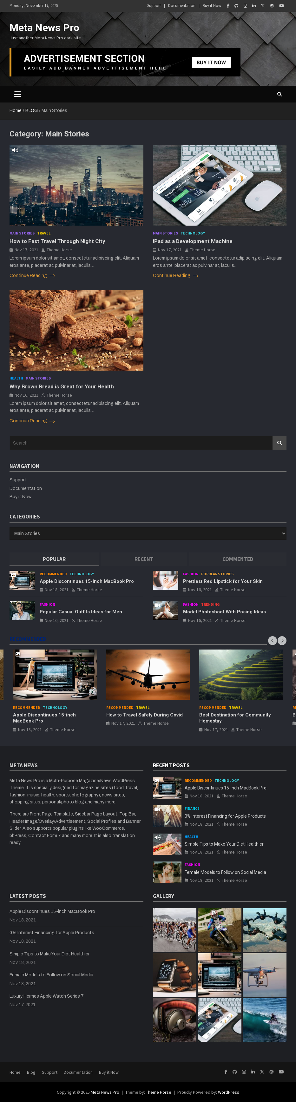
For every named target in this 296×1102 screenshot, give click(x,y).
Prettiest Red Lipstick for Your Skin (223, 581)
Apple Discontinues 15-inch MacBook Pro (87, 581)
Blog (31, 1072)
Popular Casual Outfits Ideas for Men (81, 612)
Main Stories (22, 233)
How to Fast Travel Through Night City (57, 241)
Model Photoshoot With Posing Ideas (224, 612)
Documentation (181, 5)
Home (15, 1072)
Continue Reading (32, 275)
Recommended (53, 573)
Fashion (191, 573)
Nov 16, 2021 (26, 395)
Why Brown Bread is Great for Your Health (62, 386)
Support (154, 5)
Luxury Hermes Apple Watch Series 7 (47, 996)
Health (16, 378)
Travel (43, 233)
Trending (210, 604)
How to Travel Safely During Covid (144, 714)
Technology (193, 233)
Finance (192, 808)
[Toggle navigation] (18, 94)
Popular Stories (217, 573)
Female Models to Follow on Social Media (225, 872)
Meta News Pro (44, 28)
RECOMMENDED (28, 639)
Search (279, 443)
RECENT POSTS (171, 765)
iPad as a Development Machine (193, 241)
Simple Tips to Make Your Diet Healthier (224, 844)
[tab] (54, 559)
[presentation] (272, 640)
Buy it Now (212, 5)
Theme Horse (59, 250)
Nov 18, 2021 (57, 589)
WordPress (228, 1092)
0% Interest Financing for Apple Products (225, 816)
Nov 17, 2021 (26, 250)
